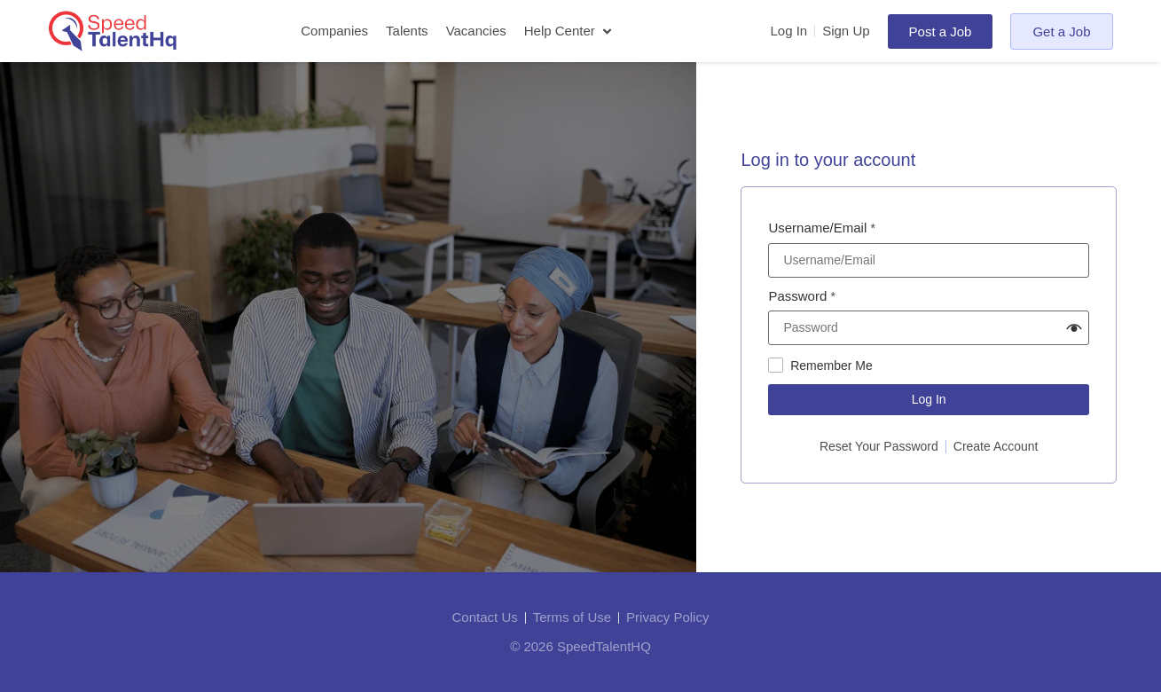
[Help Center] (570, 31)
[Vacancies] (476, 31)
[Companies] (334, 31)
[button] (1074, 328)
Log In (929, 399)
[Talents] (407, 31)
